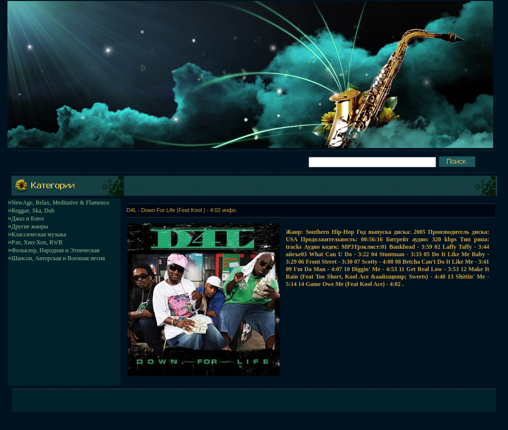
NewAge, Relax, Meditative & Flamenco (60, 202)
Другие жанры (29, 226)
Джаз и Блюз (27, 218)
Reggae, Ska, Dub (33, 210)
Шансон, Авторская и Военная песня (58, 258)
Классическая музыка (38, 234)
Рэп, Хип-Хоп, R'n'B (37, 242)
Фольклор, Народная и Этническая (55, 250)
